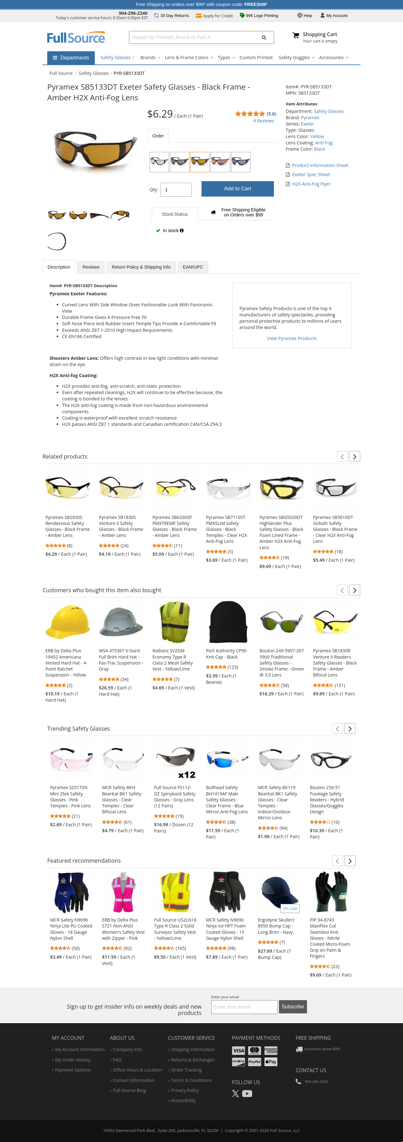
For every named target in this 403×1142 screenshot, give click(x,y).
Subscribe (293, 1006)
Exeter (307, 124)
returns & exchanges (192, 1060)
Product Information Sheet (320, 165)
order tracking (186, 1070)
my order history (72, 1060)
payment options (73, 1070)
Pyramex (310, 117)
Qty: (154, 189)
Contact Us (311, 1070)
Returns (171, 15)
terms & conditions (191, 1080)
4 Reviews (263, 121)
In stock (170, 230)
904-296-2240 (133, 13)
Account (334, 16)
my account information (80, 1049)
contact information (134, 1080)
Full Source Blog (129, 1090)
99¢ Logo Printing (259, 16)
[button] (342, 456)
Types (224, 57)
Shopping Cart (320, 34)
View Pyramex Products (291, 338)
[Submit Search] (264, 37)
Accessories (331, 57)
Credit (214, 16)
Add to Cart (237, 189)
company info (127, 1049)
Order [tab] (158, 135)
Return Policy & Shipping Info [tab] (141, 267)
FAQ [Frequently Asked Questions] (117, 1060)
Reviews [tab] (90, 267)
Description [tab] (59, 267)
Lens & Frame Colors (186, 57)
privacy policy (185, 1090)
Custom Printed (256, 57)
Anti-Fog (323, 143)
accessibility (183, 1100)
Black (319, 149)
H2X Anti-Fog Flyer (311, 184)
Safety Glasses (117, 57)
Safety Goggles (294, 57)
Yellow (317, 136)
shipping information (193, 1049)
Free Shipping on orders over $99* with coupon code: (201, 4)
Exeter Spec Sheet (311, 174)
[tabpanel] (211, 194)
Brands (148, 57)
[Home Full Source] (61, 73)
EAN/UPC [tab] (193, 267)
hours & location (137, 1070)
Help (305, 16)
